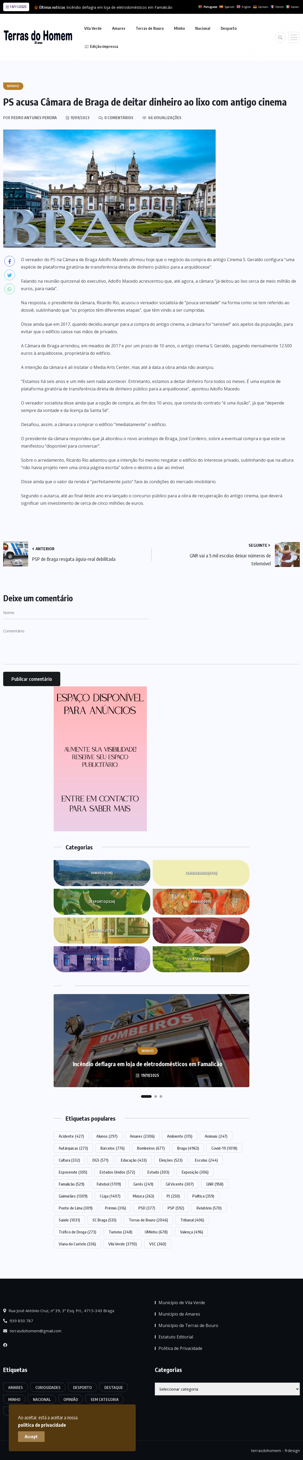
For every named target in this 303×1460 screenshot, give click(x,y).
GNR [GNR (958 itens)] (214, 1183)
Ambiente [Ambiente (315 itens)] (179, 1136)
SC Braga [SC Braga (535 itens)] (104, 1219)
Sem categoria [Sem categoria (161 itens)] (105, 1399)
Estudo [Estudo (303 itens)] (158, 1172)
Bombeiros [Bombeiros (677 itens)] (151, 1148)
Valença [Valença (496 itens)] (191, 1231)
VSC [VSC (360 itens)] (157, 1243)
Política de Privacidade (180, 1348)
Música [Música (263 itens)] (143, 1195)
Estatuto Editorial (176, 1337)
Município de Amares (179, 1314)
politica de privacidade (103, 1424)
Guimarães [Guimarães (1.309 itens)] (73, 1195)
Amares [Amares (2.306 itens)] (142, 1136)
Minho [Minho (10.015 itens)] (14, 1399)
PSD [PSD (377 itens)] (146, 1207)
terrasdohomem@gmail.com (32, 1330)
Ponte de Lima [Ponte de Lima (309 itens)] (75, 1207)
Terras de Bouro (150, 28)
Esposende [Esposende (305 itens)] (73, 1172)
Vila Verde (93, 28)
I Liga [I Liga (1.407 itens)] (110, 1195)
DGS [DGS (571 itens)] (100, 1160)
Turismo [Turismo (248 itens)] (120, 1231)
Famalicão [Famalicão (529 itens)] (71, 1183)
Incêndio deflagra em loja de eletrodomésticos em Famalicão (119, 7)
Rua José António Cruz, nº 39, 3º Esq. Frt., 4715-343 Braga (58, 1310)
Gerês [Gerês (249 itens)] (143, 1183)
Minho (179, 28)
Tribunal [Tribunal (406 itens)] (192, 1219)
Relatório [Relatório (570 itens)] (209, 1207)
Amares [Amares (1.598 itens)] (15, 1387)
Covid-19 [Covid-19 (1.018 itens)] (224, 1148)
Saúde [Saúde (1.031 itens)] (69, 1219)
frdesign (292, 1450)
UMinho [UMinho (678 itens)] (156, 1231)
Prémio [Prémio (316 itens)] (115, 1207)
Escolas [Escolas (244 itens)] (206, 1160)
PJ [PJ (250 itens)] (173, 1195)
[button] (146, 1096)
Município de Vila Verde (182, 1302)
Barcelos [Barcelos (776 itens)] (112, 1148)
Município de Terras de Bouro (188, 1325)
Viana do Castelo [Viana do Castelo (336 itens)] (77, 1243)
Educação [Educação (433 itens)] (134, 1160)
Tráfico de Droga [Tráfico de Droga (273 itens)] (77, 1231)
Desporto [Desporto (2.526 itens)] (82, 1387)
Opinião (201, 930)
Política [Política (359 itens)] (203, 1195)
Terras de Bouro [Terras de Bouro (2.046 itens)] (148, 1219)
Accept (32, 1436)
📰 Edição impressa (101, 46)
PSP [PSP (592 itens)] (176, 1207)
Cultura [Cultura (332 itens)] (69, 1160)
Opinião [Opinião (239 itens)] (70, 1399)
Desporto (229, 28)
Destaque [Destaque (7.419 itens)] (113, 1387)
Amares (118, 28)
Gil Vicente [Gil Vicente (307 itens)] (180, 1183)
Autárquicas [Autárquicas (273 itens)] (73, 1148)
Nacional (202, 28)
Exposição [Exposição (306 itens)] (195, 1172)
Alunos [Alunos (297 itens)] (106, 1136)
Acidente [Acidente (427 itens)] (71, 1136)
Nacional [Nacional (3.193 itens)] (42, 1399)
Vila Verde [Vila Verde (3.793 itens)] (122, 1243)
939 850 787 (18, 1320)
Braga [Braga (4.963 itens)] (188, 1148)
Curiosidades (201, 873)
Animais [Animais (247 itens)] (216, 1136)
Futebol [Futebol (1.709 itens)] (109, 1183)
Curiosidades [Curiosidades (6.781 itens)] (48, 1387)
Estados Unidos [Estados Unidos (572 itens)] (117, 1172)
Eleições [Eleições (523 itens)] (170, 1160)
